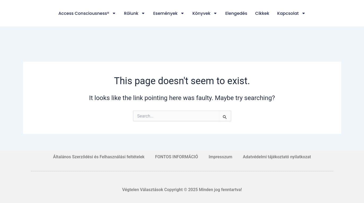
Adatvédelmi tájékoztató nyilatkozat (277, 156)
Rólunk (134, 13)
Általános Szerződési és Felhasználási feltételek (98, 156)
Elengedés (236, 13)
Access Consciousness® (87, 13)
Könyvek (204, 13)
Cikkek (262, 13)
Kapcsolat (291, 13)
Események (169, 13)
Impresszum (220, 156)
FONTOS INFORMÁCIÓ (176, 156)
